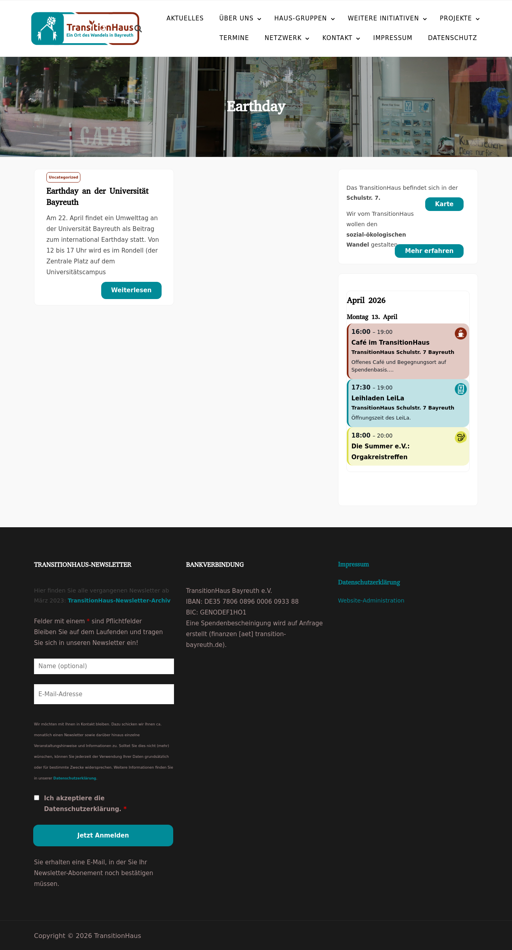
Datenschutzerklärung (74, 777)
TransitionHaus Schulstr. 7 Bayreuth (403, 352)
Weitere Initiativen (383, 18)
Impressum (373, 37)
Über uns (236, 18)
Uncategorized (63, 177)
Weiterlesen (131, 290)
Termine (215, 37)
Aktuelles (185, 18)
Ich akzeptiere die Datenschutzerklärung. (85, 802)
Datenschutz (433, 37)
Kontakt (318, 37)
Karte (444, 204)
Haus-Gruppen (300, 18)
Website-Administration (371, 600)
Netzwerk (264, 37)
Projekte (456, 18)
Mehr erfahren (429, 251)
